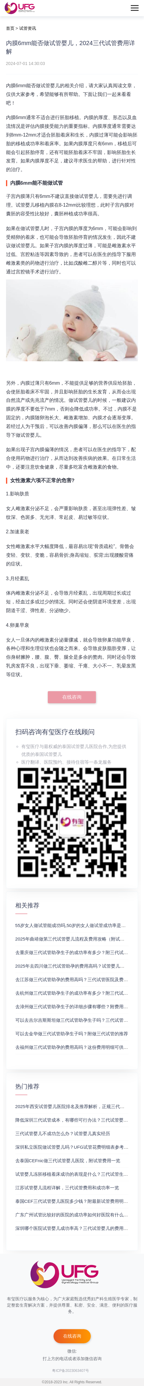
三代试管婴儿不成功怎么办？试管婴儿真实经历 (62, 1133)
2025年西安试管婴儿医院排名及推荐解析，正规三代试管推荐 (76, 1106)
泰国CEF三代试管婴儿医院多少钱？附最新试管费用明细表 (74, 1201)
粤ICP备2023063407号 (70, 1371)
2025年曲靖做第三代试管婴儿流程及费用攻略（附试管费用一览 (78, 938)
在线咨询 (71, 697)
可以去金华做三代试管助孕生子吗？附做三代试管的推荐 (71, 1033)
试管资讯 (27, 28)
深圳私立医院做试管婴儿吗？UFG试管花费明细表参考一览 (74, 1147)
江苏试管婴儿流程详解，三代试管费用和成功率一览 (67, 1187)
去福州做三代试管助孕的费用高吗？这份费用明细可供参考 (74, 1047)
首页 (10, 28)
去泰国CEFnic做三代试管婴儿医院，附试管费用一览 (67, 1160)
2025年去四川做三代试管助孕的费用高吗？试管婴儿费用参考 (76, 966)
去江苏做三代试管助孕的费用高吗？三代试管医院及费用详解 (76, 979)
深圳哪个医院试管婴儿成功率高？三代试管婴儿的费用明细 (74, 1228)
